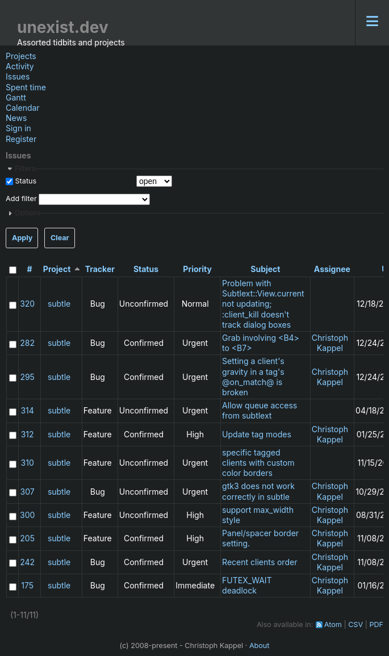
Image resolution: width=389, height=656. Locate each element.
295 (27, 377)
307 (27, 491)
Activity (20, 66)
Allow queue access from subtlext (259, 410)
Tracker (100, 269)
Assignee (332, 269)
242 (27, 562)
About (259, 645)
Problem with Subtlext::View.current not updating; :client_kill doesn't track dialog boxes (263, 303)
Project (57, 269)
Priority (197, 269)
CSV (355, 624)
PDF (376, 624)
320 (27, 303)
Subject (265, 269)
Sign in (18, 128)
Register (21, 139)
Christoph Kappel (330, 343)
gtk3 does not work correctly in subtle (258, 491)
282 (27, 343)
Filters (25, 168)
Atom (333, 624)
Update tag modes (256, 434)
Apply (22, 237)
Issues (18, 76)
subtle (59, 303)
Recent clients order (259, 562)
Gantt (16, 97)
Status (24, 181)
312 (27, 434)
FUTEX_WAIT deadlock (247, 585)
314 (27, 410)
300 (27, 515)
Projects (21, 56)
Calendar (23, 107)
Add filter (21, 198)
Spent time (26, 87)
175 (27, 585)
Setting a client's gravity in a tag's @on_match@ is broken (253, 376)
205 (27, 538)
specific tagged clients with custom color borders (258, 463)
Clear (60, 237)
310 (27, 462)
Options (28, 212)
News (16, 118)
